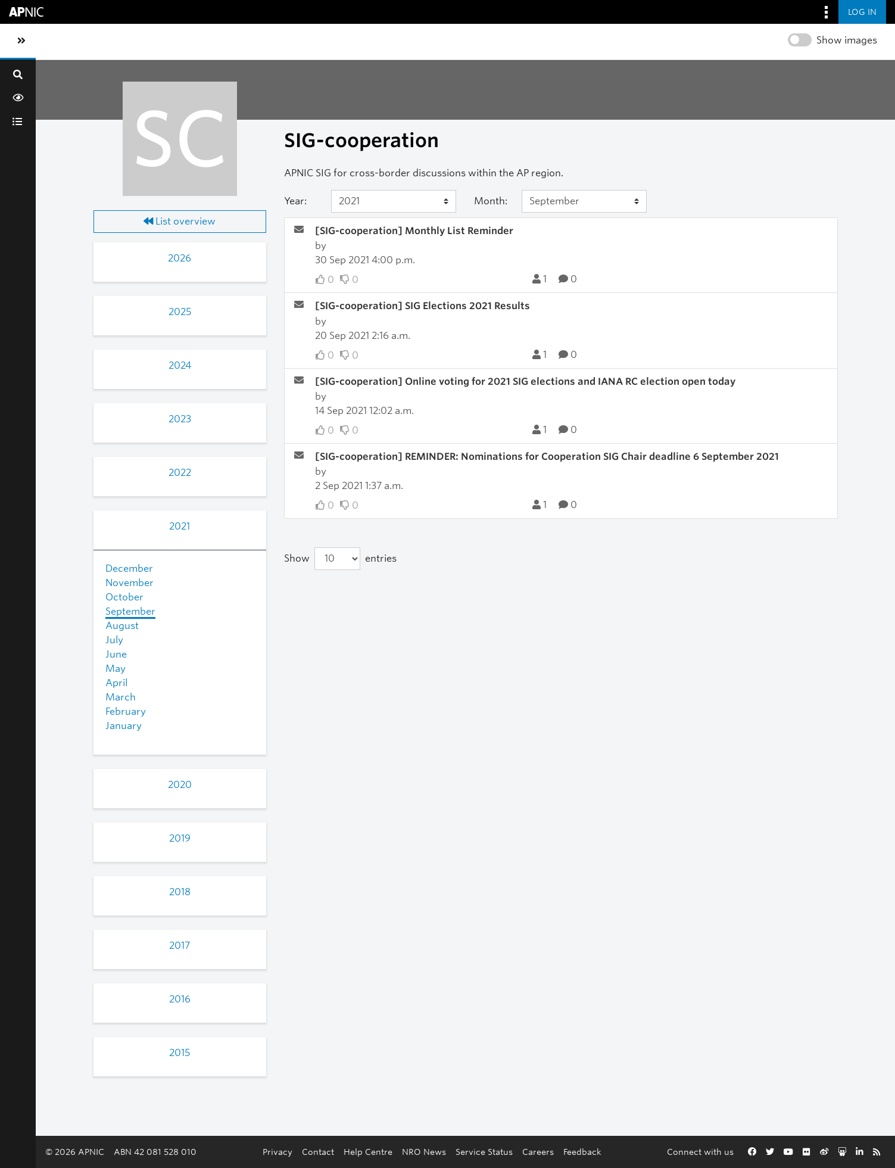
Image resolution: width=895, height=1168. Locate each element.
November (129, 582)
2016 (180, 999)
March (120, 697)
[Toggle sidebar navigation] (21, 41)
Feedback (582, 1152)
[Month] (584, 201)
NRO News (424, 1152)
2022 (180, 472)
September (130, 611)
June (116, 654)
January (123, 725)
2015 (179, 1052)
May (115, 668)
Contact (318, 1152)
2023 (180, 419)
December (129, 568)
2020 (180, 784)
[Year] (393, 201)
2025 (180, 311)
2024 (180, 365)
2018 (180, 892)
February (125, 711)
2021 (179, 526)
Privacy (277, 1152)
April (116, 683)
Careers (538, 1152)
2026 (179, 258)
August (122, 625)
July (114, 640)
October (124, 597)
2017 (179, 945)
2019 (180, 838)
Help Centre (368, 1152)
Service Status (484, 1152)
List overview (180, 221)
